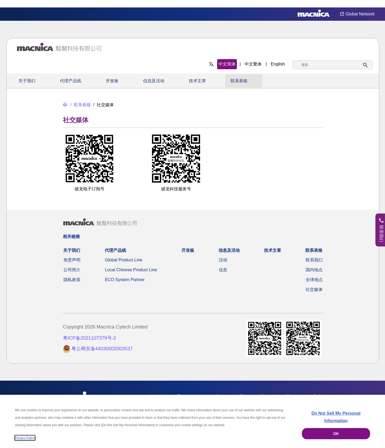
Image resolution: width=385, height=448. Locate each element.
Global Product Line (124, 260)
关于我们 (26, 81)
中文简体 (227, 64)
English (278, 64)
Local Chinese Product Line (131, 270)
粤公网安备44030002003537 (102, 348)
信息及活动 (153, 81)
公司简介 (71, 270)
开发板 (112, 81)
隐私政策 (71, 279)
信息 (223, 270)
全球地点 (314, 279)
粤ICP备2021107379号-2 (89, 338)
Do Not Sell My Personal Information (335, 417)
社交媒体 (314, 289)
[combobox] (332, 64)
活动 (223, 260)
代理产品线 (70, 81)
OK (336, 433)
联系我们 (314, 260)
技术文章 (197, 81)
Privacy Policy (25, 438)
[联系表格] (80, 104)
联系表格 (239, 81)
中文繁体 (253, 64)
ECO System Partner (125, 279)
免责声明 (71, 260)
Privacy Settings (372, 4)
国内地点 (314, 270)
